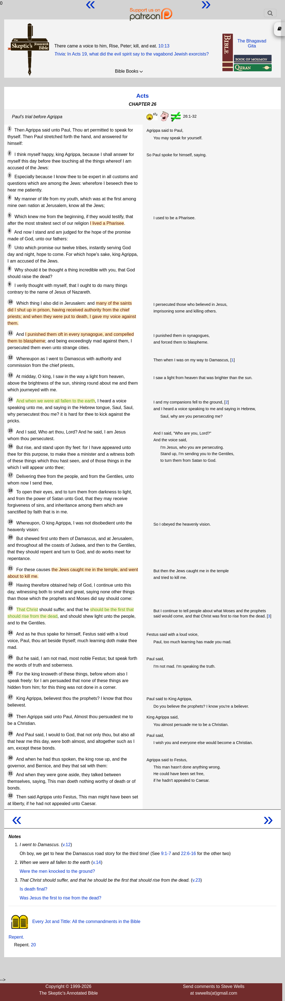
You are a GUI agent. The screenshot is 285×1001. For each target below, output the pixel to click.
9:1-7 (166, 853)
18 (10, 491)
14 (10, 400)
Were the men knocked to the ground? (57, 871)
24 (10, 633)
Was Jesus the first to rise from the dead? (60, 898)
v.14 (97, 862)
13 (10, 375)
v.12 (67, 844)
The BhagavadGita (251, 43)
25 (10, 657)
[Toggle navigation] (270, 13)
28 (10, 715)
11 (10, 333)
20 (10, 537)
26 (10, 673)
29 (10, 733)
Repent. (16, 937)
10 (10, 302)
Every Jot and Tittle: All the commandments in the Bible (74, 921)
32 (10, 796)
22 (10, 584)
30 (10, 758)
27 (10, 697)
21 (10, 568)
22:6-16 (188, 853)
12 (10, 357)
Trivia (59, 54)
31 (10, 773)
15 (10, 431)
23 (10, 608)
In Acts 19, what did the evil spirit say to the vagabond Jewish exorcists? (138, 54)
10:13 (164, 46)
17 (10, 475)
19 (10, 522)
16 (10, 446)
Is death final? (33, 889)
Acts (142, 95)
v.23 (196, 880)
